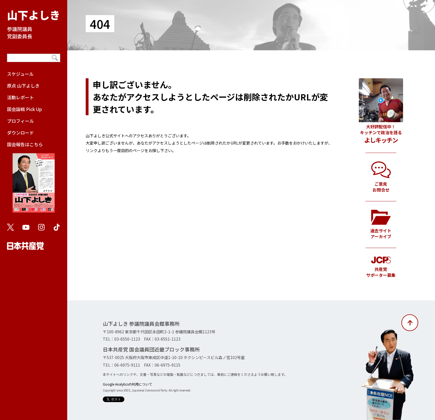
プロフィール (20, 120)
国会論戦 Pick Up (24, 109)
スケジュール (20, 73)
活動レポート (20, 97)
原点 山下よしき (23, 85)
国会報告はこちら (33, 179)
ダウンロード (20, 132)
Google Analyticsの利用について (127, 384)
